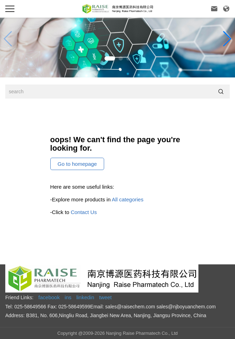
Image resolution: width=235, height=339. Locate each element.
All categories (128, 199)
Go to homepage (77, 164)
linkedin (85, 297)
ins (68, 297)
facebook (49, 297)
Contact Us (84, 212)
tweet (105, 297)
